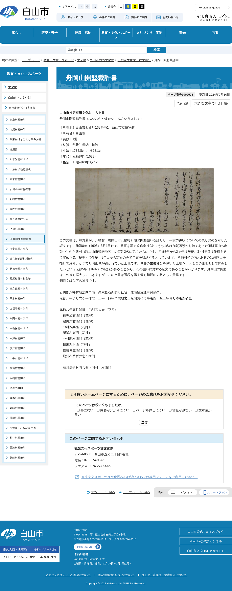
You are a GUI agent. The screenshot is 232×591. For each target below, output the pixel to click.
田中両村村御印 (19, 358)
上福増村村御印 (19, 308)
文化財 (81, 60)
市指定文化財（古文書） (134, 60)
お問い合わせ (84, 547)
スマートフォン (217, 492)
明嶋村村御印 (17, 199)
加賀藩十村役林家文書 (23, 427)
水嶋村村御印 (17, 378)
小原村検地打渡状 (20, 169)
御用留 (14, 149)
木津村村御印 (17, 338)
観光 (182, 32)
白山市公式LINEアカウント (205, 551)
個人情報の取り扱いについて (116, 575)
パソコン (186, 492)
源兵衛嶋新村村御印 (21, 258)
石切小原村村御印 (20, 189)
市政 (215, 32)
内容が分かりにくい (114, 410)
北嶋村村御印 (17, 457)
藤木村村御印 (17, 397)
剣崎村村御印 (17, 407)
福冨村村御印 (17, 368)
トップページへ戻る (136, 492)
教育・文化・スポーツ (116, 35)
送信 (144, 422)
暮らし (16, 32)
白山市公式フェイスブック (206, 531)
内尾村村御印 (17, 129)
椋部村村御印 (17, 417)
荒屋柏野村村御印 (20, 278)
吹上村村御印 (17, 119)
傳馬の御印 (16, 388)
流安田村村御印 (19, 248)
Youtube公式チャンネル (206, 541)
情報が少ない (182, 410)
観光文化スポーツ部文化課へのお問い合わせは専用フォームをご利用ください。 (140, 477)
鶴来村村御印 (17, 179)
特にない (86, 410)
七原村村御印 (17, 228)
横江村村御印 (17, 348)
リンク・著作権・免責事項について (164, 575)
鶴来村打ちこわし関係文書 (25, 139)
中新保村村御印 (19, 328)
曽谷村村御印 (17, 208)
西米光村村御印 (19, 159)
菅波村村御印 (17, 447)
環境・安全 (50, 32)
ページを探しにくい (150, 410)
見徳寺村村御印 (19, 268)
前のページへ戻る (103, 492)
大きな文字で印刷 (208, 103)
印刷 (179, 103)
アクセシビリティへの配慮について (68, 575)
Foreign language (209, 7)
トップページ (31, 60)
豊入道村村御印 (19, 219)
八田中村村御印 (19, 318)
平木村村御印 (17, 298)
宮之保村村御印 (19, 288)
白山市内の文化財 (102, 60)
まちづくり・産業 (149, 32)
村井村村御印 (17, 437)
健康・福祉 (83, 32)
